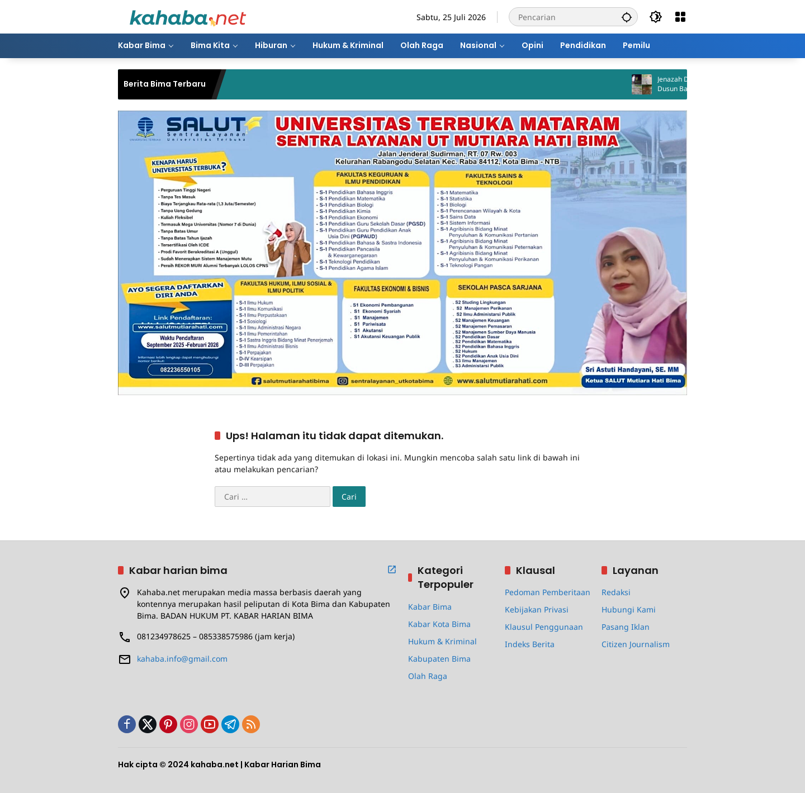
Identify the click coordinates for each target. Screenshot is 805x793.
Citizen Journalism (636, 644)
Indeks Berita (530, 644)
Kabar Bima (430, 606)
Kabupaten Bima (439, 658)
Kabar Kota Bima (439, 624)
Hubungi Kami (629, 609)
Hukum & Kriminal (442, 641)
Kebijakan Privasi (537, 609)
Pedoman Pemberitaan (547, 592)
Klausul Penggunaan (544, 626)
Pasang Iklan (626, 626)
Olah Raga (427, 676)
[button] (626, 16)
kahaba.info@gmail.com (182, 658)
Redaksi (616, 592)
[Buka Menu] (680, 16)
